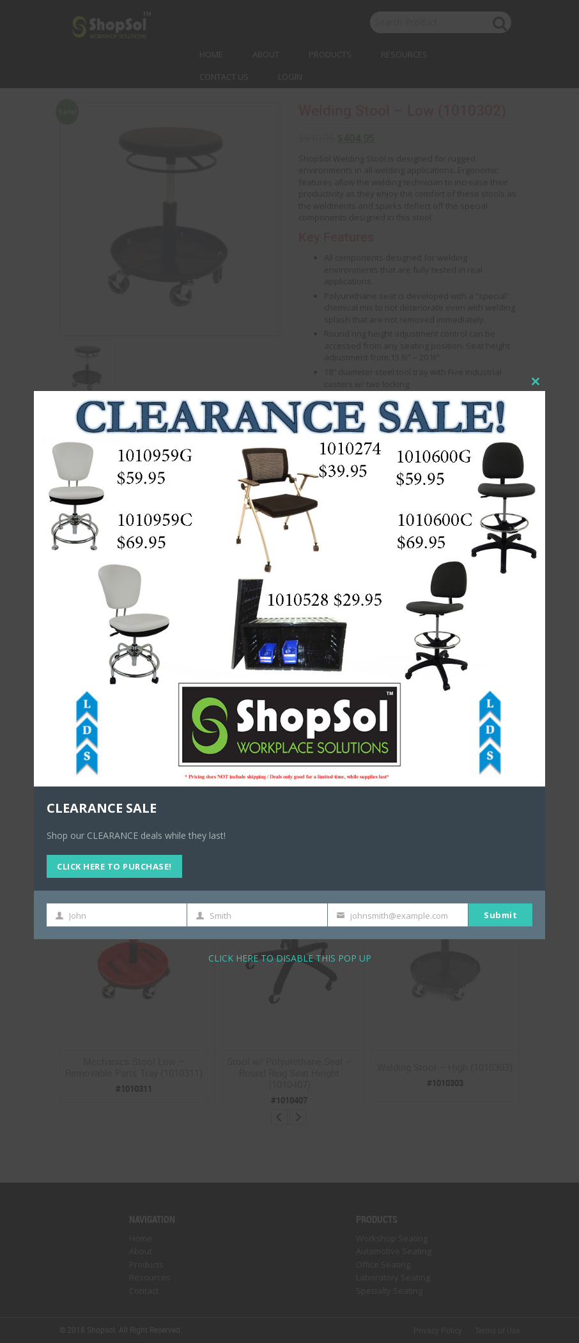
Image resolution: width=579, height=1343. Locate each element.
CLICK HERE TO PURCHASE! (114, 866)
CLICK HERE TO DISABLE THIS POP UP (289, 958)
